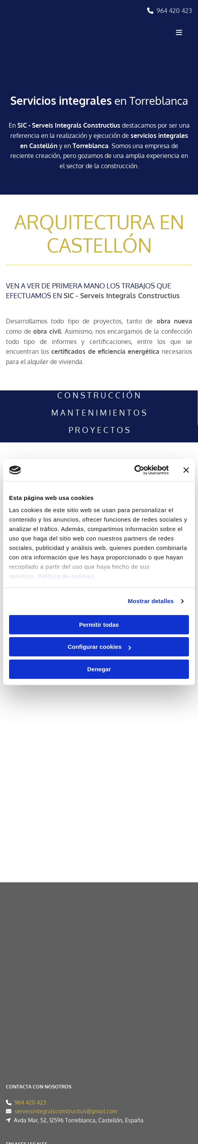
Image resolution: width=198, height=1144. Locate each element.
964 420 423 (174, 11)
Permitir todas (99, 624)
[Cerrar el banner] (186, 470)
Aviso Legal (20, 988)
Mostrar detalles (151, 601)
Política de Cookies (30, 1006)
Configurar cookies (99, 646)
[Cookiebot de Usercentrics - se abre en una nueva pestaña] (134, 470)
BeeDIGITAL (177, 1090)
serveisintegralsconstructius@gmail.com (66, 939)
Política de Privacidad (33, 997)
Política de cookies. (66, 576)
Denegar (99, 669)
